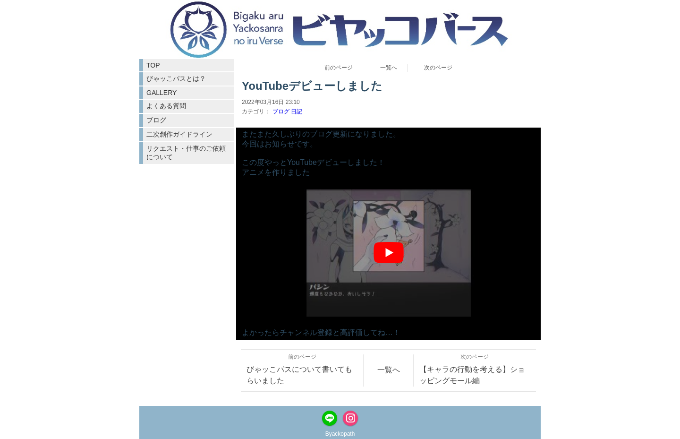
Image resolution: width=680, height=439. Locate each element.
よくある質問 (166, 106)
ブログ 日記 (287, 111)
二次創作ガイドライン (179, 134)
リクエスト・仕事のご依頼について (186, 153)
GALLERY (161, 92)
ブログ (156, 120)
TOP (153, 65)
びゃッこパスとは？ (176, 78)
